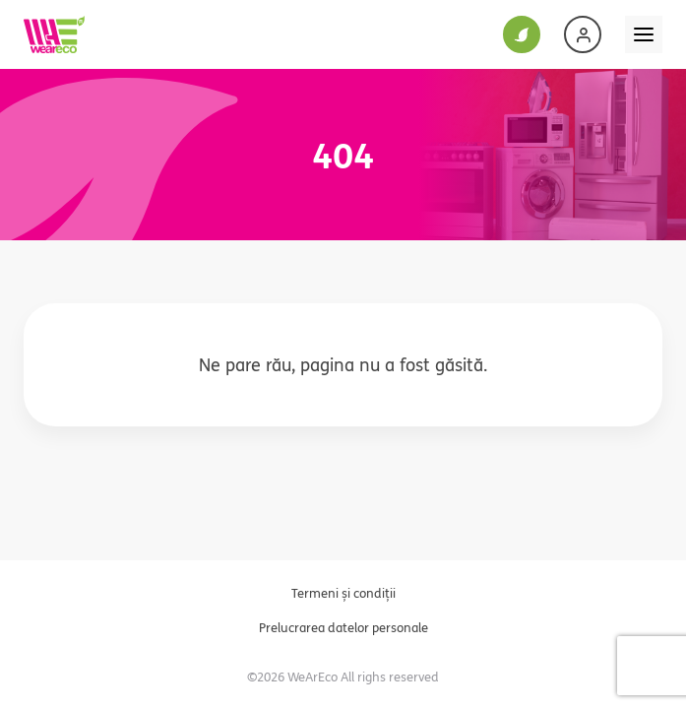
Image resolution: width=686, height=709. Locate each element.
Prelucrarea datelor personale (343, 627)
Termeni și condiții (343, 593)
